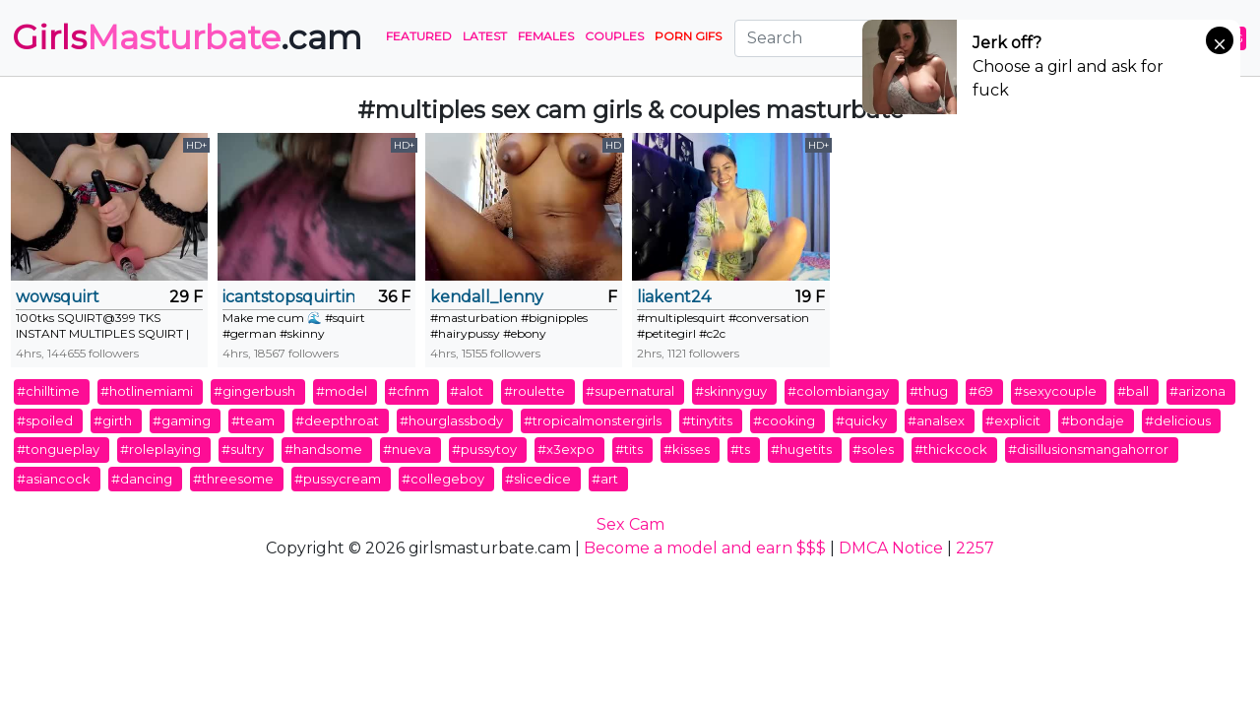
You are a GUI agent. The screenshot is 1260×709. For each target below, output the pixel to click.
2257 (975, 548)
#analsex (936, 420)
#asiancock (54, 478)
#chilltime (48, 391)
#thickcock (950, 449)
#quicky (861, 420)
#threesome (233, 478)
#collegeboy (443, 478)
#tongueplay (58, 449)
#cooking (784, 420)
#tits (629, 449)
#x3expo (566, 449)
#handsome (323, 449)
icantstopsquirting (287, 297)
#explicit (1012, 420)
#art (605, 478)
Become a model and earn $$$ (705, 548)
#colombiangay (838, 391)
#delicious (1178, 420)
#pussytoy (484, 449)
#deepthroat (337, 420)
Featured (419, 36)
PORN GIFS (688, 36)
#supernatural (630, 391)
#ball (1133, 391)
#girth (113, 420)
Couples (614, 36)
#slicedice (538, 478)
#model (341, 391)
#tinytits (707, 420)
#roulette (534, 391)
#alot (466, 391)
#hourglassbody (451, 420)
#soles (873, 449)
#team (253, 420)
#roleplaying (160, 449)
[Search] (855, 38)
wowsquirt (57, 297)
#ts (740, 449)
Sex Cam (630, 524)
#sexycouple (1055, 391)
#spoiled (45, 420)
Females (546, 36)
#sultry (242, 449)
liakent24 (674, 297)
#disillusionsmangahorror (1088, 449)
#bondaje (1092, 420)
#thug (929, 391)
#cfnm (408, 391)
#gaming (182, 420)
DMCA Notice (891, 548)
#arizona (1197, 391)
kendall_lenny (486, 297)
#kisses (686, 449)
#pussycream (337, 478)
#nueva (407, 449)
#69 (981, 391)
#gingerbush (254, 391)
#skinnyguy (731, 391)
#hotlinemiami (146, 391)
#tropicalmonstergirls (593, 420)
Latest (485, 36)
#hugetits (801, 449)
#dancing (141, 478)
